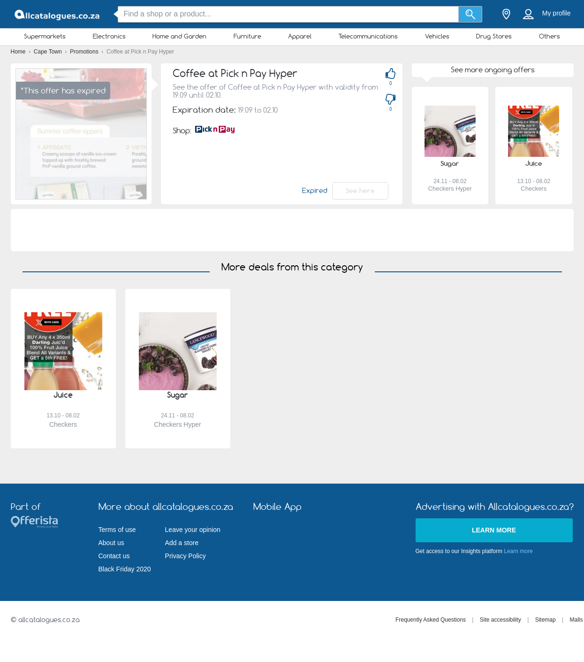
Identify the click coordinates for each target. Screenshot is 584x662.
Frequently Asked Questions (430, 619)
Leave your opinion (192, 529)
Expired (314, 190)
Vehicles (437, 36)
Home (19, 51)
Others (549, 36)
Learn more (494, 530)
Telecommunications (368, 36)
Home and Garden (179, 36)
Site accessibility (500, 619)
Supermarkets (45, 36)
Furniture (247, 36)
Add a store (182, 543)
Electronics (109, 36)
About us (111, 543)
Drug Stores (494, 36)
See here (360, 190)
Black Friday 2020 (125, 569)
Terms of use (117, 529)
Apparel (299, 36)
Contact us (114, 556)
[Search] (470, 14)
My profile (556, 13)
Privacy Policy (185, 556)
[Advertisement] (292, 230)
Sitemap (545, 619)
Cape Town (48, 51)
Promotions (85, 51)
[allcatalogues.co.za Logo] (58, 14)
